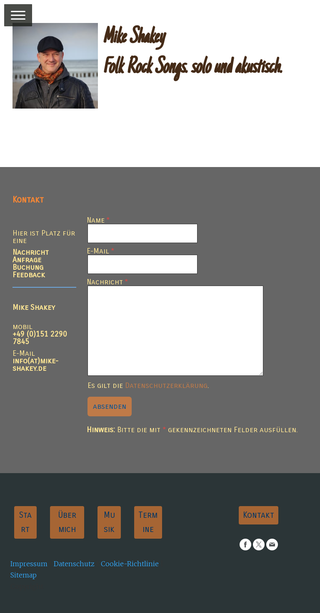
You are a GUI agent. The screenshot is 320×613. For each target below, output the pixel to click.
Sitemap (23, 575)
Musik (109, 522)
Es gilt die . (148, 385)
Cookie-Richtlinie (130, 564)
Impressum (29, 564)
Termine (148, 522)
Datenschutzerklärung (166, 385)
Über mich (67, 522)
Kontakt (258, 515)
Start (25, 522)
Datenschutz (74, 564)
